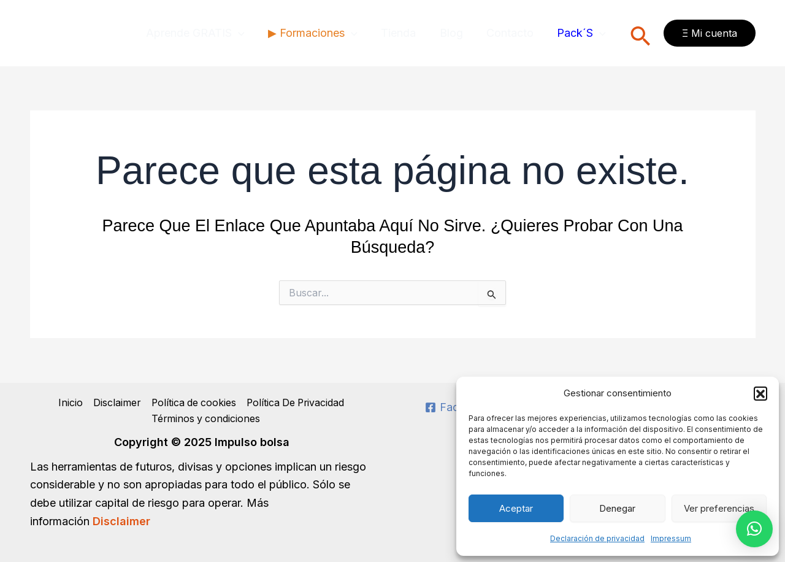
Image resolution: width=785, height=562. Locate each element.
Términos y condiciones (206, 419)
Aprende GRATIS (203, 33)
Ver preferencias (719, 508)
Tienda (403, 32)
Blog (454, 32)
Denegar (617, 508)
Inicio (68, 402)
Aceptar (516, 508)
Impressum (671, 538)
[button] (760, 393)
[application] (246, 33)
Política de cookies (191, 402)
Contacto (511, 32)
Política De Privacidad (295, 402)
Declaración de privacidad (597, 538)
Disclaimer (115, 402)
